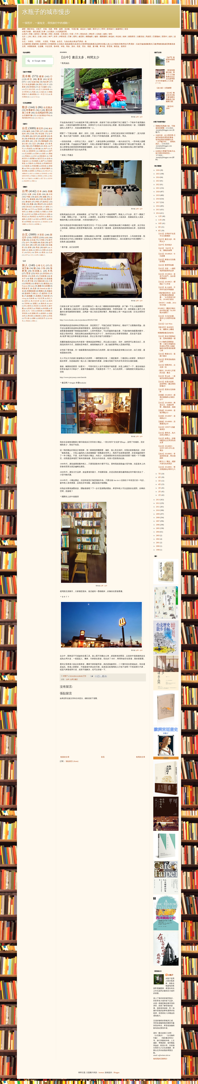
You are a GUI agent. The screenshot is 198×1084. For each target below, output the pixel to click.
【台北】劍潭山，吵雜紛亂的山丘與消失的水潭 (167, 440)
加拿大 (30, 219)
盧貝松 (44, 293)
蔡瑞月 (37, 284)
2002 (158, 539)
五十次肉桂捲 (44, 89)
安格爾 (47, 311)
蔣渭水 (25, 276)
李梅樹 (37, 308)
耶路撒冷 (43, 156)
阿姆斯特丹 (48, 163)
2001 (158, 543)
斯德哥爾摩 (46, 168)
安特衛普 (44, 173)
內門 (26, 255)
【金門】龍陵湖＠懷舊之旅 (170, 59)
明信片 (125, 44)
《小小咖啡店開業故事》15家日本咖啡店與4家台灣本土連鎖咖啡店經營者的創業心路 (167, 346)
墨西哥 (43, 219)
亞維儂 (26, 166)
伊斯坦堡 (62, 36)
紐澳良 (32, 171)
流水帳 (67, 29)
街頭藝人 (103, 44)
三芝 (31, 255)
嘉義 (30, 250)
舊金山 (39, 171)
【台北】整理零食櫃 (166, 265)
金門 (77, 41)
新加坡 (43, 166)
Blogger (116, 1072)
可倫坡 (29, 178)
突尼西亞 (45, 221)
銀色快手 (41, 318)
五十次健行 (43, 87)
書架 (40, 79)
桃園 (35, 242)
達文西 (43, 306)
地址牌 (46, 82)
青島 (45, 176)
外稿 (45, 29)
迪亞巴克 (40, 158)
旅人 (109, 44)
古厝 (82, 44)
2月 (159, 492)
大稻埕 (30, 41)
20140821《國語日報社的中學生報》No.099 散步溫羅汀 (167, 310)
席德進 (28, 321)
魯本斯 (56, 46)
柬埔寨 (32, 199)
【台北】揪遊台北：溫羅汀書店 (166, 355)
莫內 (73, 46)
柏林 (124, 36)
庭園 (70, 44)
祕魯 (105, 34)
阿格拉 (27, 156)
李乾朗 (24, 313)
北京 (24, 36)
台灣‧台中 (139, 117)
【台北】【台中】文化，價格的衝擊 (166, 249)
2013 (158, 500)
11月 (160, 220)
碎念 (29, 79)
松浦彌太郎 (34, 313)
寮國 (47, 209)
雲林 (37, 153)
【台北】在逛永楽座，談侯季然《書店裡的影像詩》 (167, 384)
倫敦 (96, 36)
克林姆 (31, 298)
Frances (25, 286)
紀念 (50, 79)
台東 (73, 41)
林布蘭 (45, 308)
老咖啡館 (35, 44)
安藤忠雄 (41, 281)
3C (48, 84)
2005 (158, 528)
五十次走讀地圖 (28, 84)
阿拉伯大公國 (45, 214)
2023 (158, 181)
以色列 (24, 34)
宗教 (120, 44)
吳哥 (55, 36)
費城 (50, 153)
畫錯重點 (33, 94)
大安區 (45, 41)
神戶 (50, 36)
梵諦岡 (39, 209)
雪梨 (33, 181)
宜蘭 (24, 240)
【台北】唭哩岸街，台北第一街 (166, 366)
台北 (24, 41)
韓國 (44, 212)
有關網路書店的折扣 (166, 333)
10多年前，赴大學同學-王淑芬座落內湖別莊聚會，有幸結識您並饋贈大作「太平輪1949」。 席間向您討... (166, 139)
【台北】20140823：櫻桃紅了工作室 (166, 283)
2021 (158, 188)
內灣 (36, 255)
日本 (39, 191)
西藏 (37, 212)
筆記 (41, 84)
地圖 (89, 29)
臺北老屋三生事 (39, 32)
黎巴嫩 (44, 34)
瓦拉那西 (28, 153)
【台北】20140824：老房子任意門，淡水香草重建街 (167, 276)
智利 (110, 34)
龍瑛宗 (123, 46)
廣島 (27, 141)
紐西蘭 (37, 224)
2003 (158, 535)
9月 (159, 227)
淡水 (27, 245)
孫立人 (49, 298)
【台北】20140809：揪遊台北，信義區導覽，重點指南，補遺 (167, 405)
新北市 (39, 128)
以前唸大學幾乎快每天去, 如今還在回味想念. (166, 152)
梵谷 (84, 46)
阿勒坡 (38, 163)
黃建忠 (49, 291)
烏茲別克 (37, 221)
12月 (160, 216)
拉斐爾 (40, 46)
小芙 (50, 281)
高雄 (43, 242)
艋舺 (45, 247)
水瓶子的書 (26, 32)
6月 (159, 477)
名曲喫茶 (43, 44)
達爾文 (35, 303)
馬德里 (148, 36)
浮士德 (26, 318)
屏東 (30, 247)
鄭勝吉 (41, 291)
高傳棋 (38, 296)
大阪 (27, 146)
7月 (159, 474)
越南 (23, 219)
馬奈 (68, 46)
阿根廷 (28, 222)
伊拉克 (31, 224)
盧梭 (34, 318)
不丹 (77, 34)
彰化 (29, 252)
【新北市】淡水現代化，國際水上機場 (166, 328)
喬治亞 (24, 217)
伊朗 (50, 34)
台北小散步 (37, 118)
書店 (94, 44)
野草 (103, 29)
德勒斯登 (131, 36)
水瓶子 (38, 29)
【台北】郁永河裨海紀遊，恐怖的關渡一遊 (167, 337)
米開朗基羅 (31, 46)
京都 (39, 36)
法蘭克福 (140, 36)
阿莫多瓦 (26, 288)
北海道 (99, 34)
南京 (31, 173)
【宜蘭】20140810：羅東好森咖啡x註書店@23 (166, 397)
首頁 (126, 29)
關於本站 (30, 29)
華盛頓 (33, 176)
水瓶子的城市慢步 (46, 11)
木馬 (50, 271)
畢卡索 (102, 46)
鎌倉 (42, 144)
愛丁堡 (43, 178)
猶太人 (36, 293)
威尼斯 (81, 36)
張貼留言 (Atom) (72, 761)
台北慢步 (50, 32)
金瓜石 (59, 41)
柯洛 (50, 316)
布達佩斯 (35, 161)
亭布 (28, 168)
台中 (67, 679)
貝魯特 (30, 163)
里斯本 (164, 36)
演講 (50, 29)
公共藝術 (115, 44)
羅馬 (75, 36)
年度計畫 (75, 29)
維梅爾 (29, 296)
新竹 (50, 240)
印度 (71, 34)
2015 (158, 210)
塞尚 (44, 316)
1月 (159, 495)
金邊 (48, 158)
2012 (158, 503)
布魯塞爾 (35, 166)
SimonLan (43, 288)
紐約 (170, 36)
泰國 (30, 212)
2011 (158, 507)
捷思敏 (40, 279)
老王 (44, 301)
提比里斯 (35, 168)
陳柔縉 (37, 316)
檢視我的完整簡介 (160, 1059)
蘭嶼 (41, 255)
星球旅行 (110, 29)
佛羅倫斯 (89, 36)
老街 (78, 44)
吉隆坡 (37, 173)
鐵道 (66, 44)
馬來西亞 (33, 217)
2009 (158, 514)
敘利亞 (37, 34)
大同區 (38, 41)
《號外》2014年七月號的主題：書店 (166, 372)
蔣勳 (33, 321)
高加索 (56, 34)
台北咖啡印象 (27, 115)
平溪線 (52, 41)
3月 (159, 488)
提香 (26, 301)
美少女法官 (35, 301)
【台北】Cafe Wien (165, 324)
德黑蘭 (32, 158)
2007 (158, 521)
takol (50, 303)
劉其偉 (39, 311)
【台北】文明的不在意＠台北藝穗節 (166, 235)
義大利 (49, 194)
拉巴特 (50, 178)
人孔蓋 (41, 92)
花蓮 (43, 245)
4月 (159, 484)
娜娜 (39, 286)
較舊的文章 (140, 757)
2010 (158, 510)
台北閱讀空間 (61, 32)
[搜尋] (39, 61)
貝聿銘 (27, 303)
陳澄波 (116, 46)
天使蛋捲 (42, 276)
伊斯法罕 (47, 171)
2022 (158, 184)
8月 (159, 231)
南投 (37, 250)
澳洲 (48, 217)
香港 (45, 146)
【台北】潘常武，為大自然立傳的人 (166, 434)
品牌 (98, 44)
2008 (158, 518)
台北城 (32, 240)
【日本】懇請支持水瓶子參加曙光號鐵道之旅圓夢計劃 (170, 97)
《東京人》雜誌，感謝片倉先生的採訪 (166, 463)
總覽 (24, 29)
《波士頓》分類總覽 (163, 88)
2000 (158, 546)
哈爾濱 (36, 178)
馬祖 (81, 41)
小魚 (43, 268)
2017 (158, 202)
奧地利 (28, 202)
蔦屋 (33, 92)
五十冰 (35, 97)
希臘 (31, 204)
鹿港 (43, 252)
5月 (159, 481)
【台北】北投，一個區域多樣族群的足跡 (166, 270)
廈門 (42, 161)
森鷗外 (43, 313)
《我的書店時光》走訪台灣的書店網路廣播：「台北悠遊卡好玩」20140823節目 (167, 296)
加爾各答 (25, 173)
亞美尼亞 (64, 34)
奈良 (45, 36)
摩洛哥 (91, 34)
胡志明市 (27, 181)
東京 (34, 36)
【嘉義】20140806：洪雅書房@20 (166, 423)
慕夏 (89, 46)
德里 (44, 153)
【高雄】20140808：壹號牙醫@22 (166, 411)
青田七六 (96, 29)
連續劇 (146, 44)
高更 (78, 46)
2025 (158, 174)
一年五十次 (43, 94)
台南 (69, 41)
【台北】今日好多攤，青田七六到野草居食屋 (167, 318)
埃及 (37, 219)
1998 (158, 550)
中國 (28, 197)
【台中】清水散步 (165, 245)
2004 (158, 532)
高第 (35, 288)
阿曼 (31, 34)
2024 (158, 177)
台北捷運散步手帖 (43, 115)
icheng (24, 298)
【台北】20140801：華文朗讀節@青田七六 (166, 468)
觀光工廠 (152, 44)
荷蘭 (35, 214)
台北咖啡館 (26, 44)
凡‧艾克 (31, 311)
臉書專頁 (119, 29)
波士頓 (25, 144)
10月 (160, 223)
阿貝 (37, 274)
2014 (158, 213)
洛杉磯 (24, 171)
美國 (50, 191)
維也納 (111, 36)
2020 (158, 192)
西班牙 (49, 199)
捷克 (37, 197)
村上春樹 (27, 306)
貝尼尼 (36, 306)
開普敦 (40, 176)
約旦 (35, 156)
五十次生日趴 (30, 89)
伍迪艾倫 (139, 44)
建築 (41, 76)
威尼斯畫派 (168, 44)
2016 (158, 206)
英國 (39, 194)
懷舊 (86, 44)
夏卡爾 (95, 46)
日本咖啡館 (51, 44)
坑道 (74, 44)
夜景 (24, 87)
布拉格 (118, 36)
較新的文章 (64, 757)
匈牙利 (41, 217)
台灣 (71, 679)
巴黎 (69, 36)
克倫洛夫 (25, 161)
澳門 (50, 151)
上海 (29, 36)
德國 (45, 197)
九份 (66, 41)
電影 (132, 44)
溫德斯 (27, 293)
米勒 (62, 46)
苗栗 (44, 250)
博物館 (159, 44)
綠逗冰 (83, 29)
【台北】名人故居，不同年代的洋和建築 (166, 288)
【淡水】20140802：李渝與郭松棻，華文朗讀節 (167, 456)
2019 (158, 195)
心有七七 (40, 265)
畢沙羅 (30, 316)
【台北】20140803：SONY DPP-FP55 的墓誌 (166, 448)
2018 (158, 199)
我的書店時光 (27, 118)
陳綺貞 (43, 303)
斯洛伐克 (83, 34)
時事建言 (30, 110)
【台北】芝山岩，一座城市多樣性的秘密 (166, 377)
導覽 (55, 29)
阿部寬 (28, 284)
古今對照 (25, 92)
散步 (25, 107)
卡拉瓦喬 (48, 46)
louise (32, 286)
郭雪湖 (109, 46)
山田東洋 (29, 308)
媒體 (61, 29)
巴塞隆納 (156, 36)
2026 (158, 170)
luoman (101, 1072)
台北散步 (60, 44)
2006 (158, 525)
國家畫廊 (103, 36)
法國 (29, 194)
